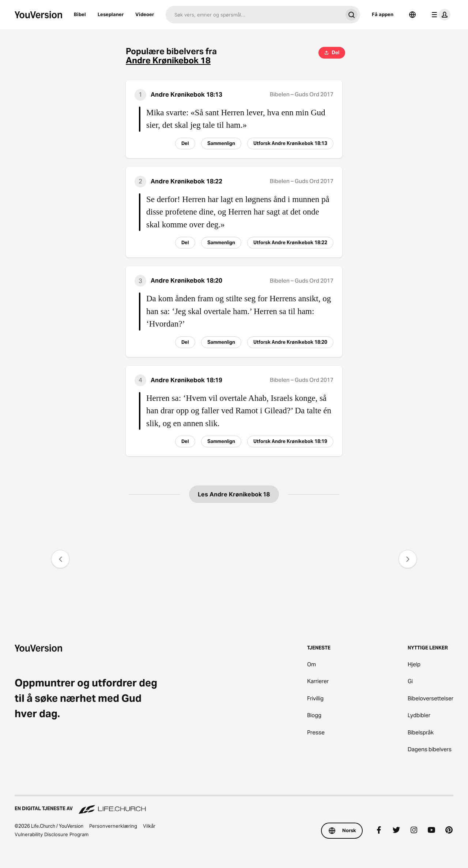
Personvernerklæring (113, 826)
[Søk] (254, 15)
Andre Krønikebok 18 (168, 60)
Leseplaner (111, 14)
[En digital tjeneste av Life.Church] (234, 805)
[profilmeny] (439, 14)
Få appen (382, 14)
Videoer (144, 14)
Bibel (80, 14)
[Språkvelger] (412, 14)
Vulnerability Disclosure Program (51, 834)
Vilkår (149, 826)
